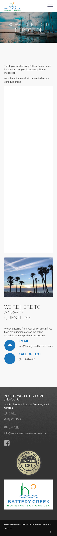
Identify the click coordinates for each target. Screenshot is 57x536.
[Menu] (48, 6)
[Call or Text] (10, 358)
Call (13, 413)
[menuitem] (48, 6)
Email (24, 341)
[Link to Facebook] (50, 532)
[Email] (10, 345)
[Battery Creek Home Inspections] (23, 6)
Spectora (8, 528)
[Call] (5, 413)
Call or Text (30, 354)
